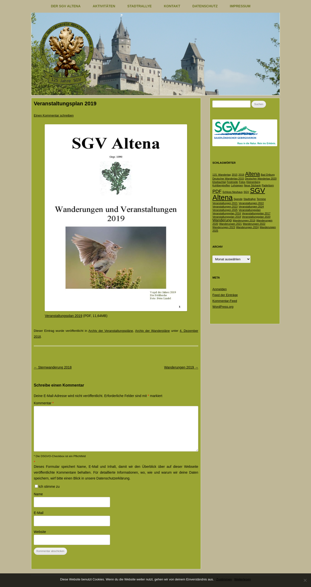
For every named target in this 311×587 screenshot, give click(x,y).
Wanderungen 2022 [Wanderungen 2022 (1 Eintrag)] (254, 223)
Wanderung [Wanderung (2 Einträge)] (222, 220)
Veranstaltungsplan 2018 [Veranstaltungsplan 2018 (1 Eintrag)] (226, 216)
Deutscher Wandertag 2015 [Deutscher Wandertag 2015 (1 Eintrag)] (228, 178)
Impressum (240, 6)
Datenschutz (205, 6)
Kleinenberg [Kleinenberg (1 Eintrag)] (253, 182)
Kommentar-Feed (224, 301)
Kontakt (172, 6)
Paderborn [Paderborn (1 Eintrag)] (268, 185)
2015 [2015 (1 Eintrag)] (235, 174)
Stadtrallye (139, 6)
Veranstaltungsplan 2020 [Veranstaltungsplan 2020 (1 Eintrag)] (256, 216)
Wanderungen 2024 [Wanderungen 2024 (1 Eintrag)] (247, 227)
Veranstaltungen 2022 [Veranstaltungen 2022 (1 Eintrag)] (251, 203)
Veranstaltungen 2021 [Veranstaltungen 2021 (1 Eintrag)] (225, 203)
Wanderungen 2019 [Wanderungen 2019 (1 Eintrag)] (244, 220)
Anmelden (219, 289)
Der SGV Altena (65, 6)
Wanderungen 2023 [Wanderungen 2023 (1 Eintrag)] (223, 227)
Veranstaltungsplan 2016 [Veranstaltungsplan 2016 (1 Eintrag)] (226, 213)
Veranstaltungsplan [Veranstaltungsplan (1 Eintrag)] (250, 209)
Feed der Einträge (225, 295)
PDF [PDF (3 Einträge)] (216, 191)
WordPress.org (222, 306)
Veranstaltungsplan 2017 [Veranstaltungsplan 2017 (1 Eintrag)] (256, 213)
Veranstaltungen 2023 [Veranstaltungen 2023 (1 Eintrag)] (225, 206)
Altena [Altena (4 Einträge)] (252, 174)
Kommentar (44, 403)
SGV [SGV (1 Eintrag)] (246, 191)
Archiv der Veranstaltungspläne (110, 331)
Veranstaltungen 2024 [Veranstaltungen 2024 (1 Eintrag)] (251, 206)
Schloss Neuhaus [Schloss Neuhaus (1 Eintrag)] (233, 191)
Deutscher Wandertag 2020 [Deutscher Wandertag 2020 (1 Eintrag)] (260, 178)
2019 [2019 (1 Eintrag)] (241, 174)
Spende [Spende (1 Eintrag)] (237, 199)
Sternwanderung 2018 (53, 367)
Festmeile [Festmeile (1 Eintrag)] (232, 182)
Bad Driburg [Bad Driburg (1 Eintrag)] (268, 174)
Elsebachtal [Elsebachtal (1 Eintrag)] (219, 182)
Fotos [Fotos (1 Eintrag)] (242, 182)
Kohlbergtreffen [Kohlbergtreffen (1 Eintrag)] (221, 185)
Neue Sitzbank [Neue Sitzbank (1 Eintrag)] (252, 185)
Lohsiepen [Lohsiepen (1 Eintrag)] (237, 185)
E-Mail (38, 513)
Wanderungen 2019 (181, 367)
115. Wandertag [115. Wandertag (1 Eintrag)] (221, 174)
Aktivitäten (104, 6)
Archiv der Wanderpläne (152, 331)
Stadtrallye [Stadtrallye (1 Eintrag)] (249, 199)
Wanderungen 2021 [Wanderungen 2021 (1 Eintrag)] (230, 223)
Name (38, 494)
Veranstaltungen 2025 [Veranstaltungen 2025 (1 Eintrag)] (225, 209)
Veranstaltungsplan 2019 (63, 316)
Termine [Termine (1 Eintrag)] (261, 199)
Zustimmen (224, 579)
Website (40, 532)
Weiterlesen (242, 579)
